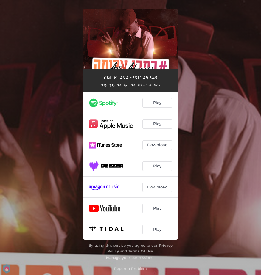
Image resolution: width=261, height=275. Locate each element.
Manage (113, 257)
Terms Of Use (140, 251)
